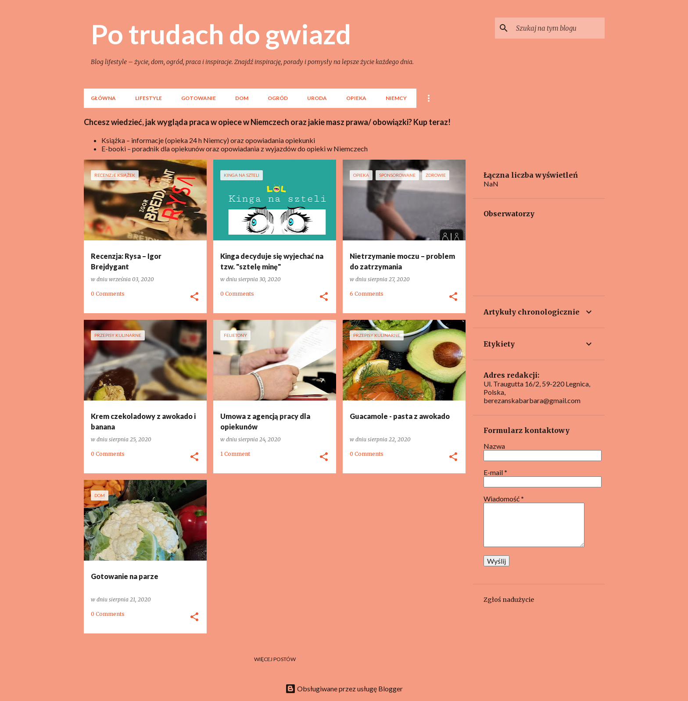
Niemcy (396, 98)
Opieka (356, 98)
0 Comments (108, 293)
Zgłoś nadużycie (509, 600)
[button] (194, 297)
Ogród (278, 98)
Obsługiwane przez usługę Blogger (344, 688)
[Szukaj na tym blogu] (558, 28)
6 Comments (366, 293)
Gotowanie (198, 98)
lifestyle (148, 98)
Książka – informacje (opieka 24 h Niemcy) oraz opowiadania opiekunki (208, 140)
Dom (241, 98)
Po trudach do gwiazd (221, 34)
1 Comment (235, 454)
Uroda (317, 98)
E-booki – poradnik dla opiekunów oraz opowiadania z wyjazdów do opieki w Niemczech (234, 148)
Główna (103, 98)
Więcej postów (275, 659)
